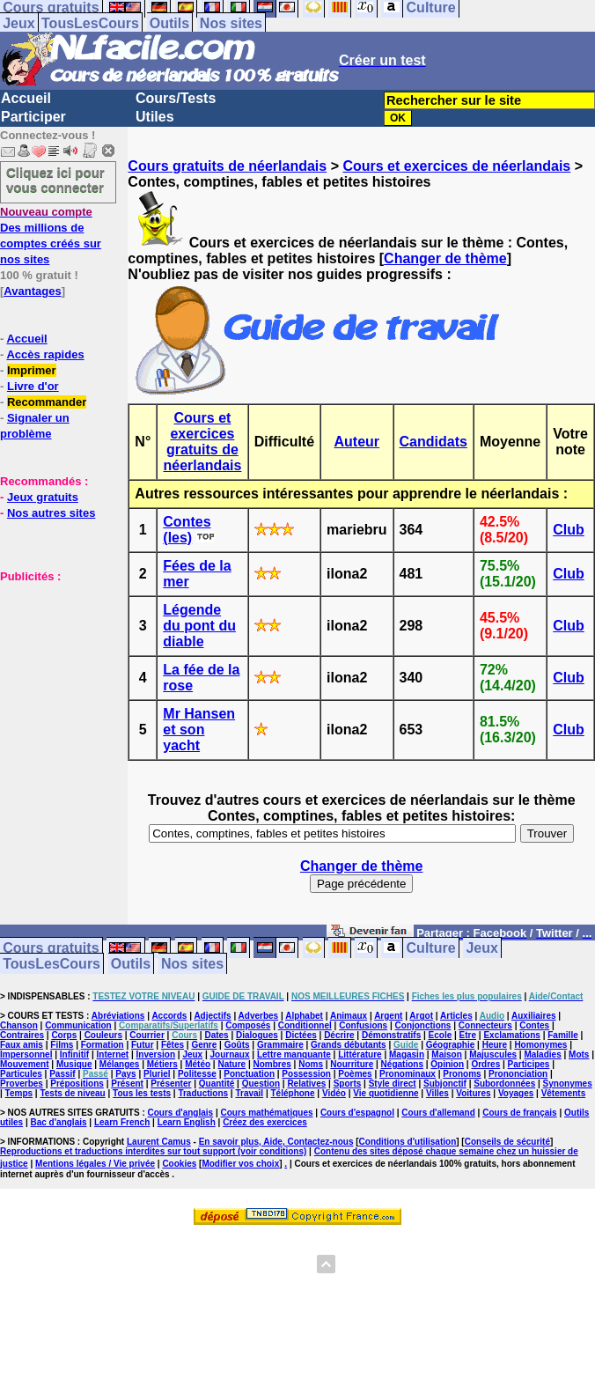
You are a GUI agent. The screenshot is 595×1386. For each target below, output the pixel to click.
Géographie (450, 1045)
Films (61, 1045)
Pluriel (157, 1074)
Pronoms (462, 1074)
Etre (467, 1035)
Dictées (301, 1035)
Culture (431, 947)
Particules (21, 1074)
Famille (562, 1035)
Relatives (306, 1083)
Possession (306, 1074)
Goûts (237, 1045)
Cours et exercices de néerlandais (456, 166)
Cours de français (519, 1112)
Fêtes (172, 1045)
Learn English (187, 1122)
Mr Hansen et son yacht (199, 729)
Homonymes (540, 1045)
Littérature (359, 1054)
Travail (249, 1093)
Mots (579, 1054)
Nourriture (351, 1064)
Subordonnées (504, 1083)
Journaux (230, 1054)
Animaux (348, 1016)
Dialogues (257, 1035)
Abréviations (118, 1016)
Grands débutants (348, 1045)
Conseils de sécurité (507, 1141)
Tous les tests (142, 1093)
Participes (529, 1064)
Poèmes (354, 1074)
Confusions (363, 1025)
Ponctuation (249, 1074)
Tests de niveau (72, 1093)
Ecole (440, 1035)
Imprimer (31, 370)
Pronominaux (407, 1074)
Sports (348, 1083)
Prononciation (517, 1074)
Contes (534, 1025)
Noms (310, 1064)
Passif (62, 1074)
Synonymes (567, 1083)
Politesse (197, 1074)
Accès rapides (45, 354)
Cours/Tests (176, 98)
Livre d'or (33, 386)
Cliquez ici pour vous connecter (55, 180)
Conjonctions (423, 1025)
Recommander (46, 402)
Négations (402, 1064)
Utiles (155, 116)
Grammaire (280, 1045)
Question (261, 1083)
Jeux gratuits (42, 497)
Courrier (146, 1035)
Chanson (19, 1025)
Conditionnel (305, 1025)
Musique (74, 1064)
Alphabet (304, 1016)
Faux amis (21, 1045)
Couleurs (103, 1035)
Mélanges (119, 1064)
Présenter (171, 1083)
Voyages (515, 1093)
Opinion (447, 1064)
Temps (19, 1093)
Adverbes (259, 1016)
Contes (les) (186, 529)
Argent (388, 1016)
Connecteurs (485, 1025)
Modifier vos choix (240, 1164)
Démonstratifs (391, 1035)
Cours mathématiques (267, 1112)
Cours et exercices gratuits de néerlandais (202, 441)
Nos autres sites (51, 513)
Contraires (22, 1035)
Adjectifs (212, 1016)
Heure (494, 1045)
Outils (169, 23)
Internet (113, 1054)
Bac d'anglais (58, 1122)
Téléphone (293, 1093)
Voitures (473, 1093)
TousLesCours (90, 23)
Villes (437, 1093)
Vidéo (334, 1093)
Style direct (392, 1083)
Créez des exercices (265, 1122)
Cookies (179, 1164)
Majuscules (493, 1054)
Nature (231, 1064)
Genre (204, 1045)
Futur (142, 1045)
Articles (456, 1016)
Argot (421, 1016)
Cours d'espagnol (357, 1112)
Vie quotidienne (385, 1093)
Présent (127, 1083)
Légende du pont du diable (199, 625)
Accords (169, 1016)
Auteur (357, 441)
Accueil (26, 98)
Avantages (32, 291)
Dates (216, 1035)
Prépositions (77, 1083)
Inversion (155, 1054)
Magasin (406, 1054)
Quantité (217, 1083)
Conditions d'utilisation (408, 1141)
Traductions (203, 1093)
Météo (197, 1064)
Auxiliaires (533, 1016)
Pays (125, 1074)
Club (568, 529)
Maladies (542, 1054)
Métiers (162, 1064)
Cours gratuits (51, 947)
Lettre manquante (294, 1054)
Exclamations (511, 1035)
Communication (78, 1025)
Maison (446, 1054)
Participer (33, 116)
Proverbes (21, 1083)
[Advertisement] (53, 672)
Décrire (339, 1035)
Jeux (18, 23)
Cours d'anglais (181, 1112)
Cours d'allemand (438, 1112)
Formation (102, 1045)
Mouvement (24, 1064)
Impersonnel (26, 1054)
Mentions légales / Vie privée (95, 1164)
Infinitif (74, 1054)
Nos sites (231, 23)
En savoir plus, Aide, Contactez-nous (276, 1141)
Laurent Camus (159, 1141)
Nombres (271, 1064)
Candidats (433, 441)
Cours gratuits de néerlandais (227, 166)
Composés (247, 1025)
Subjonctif (444, 1083)
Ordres (485, 1064)
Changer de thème (445, 258)
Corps (64, 1035)
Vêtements (563, 1093)
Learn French (122, 1122)
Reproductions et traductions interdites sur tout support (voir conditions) (153, 1151)
